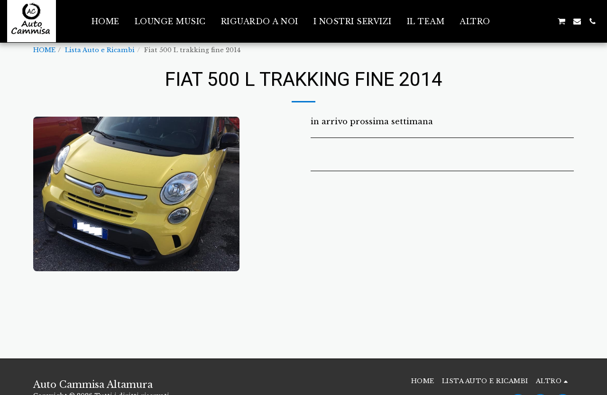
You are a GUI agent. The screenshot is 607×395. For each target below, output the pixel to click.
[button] (515, 21)
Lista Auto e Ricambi (100, 50)
